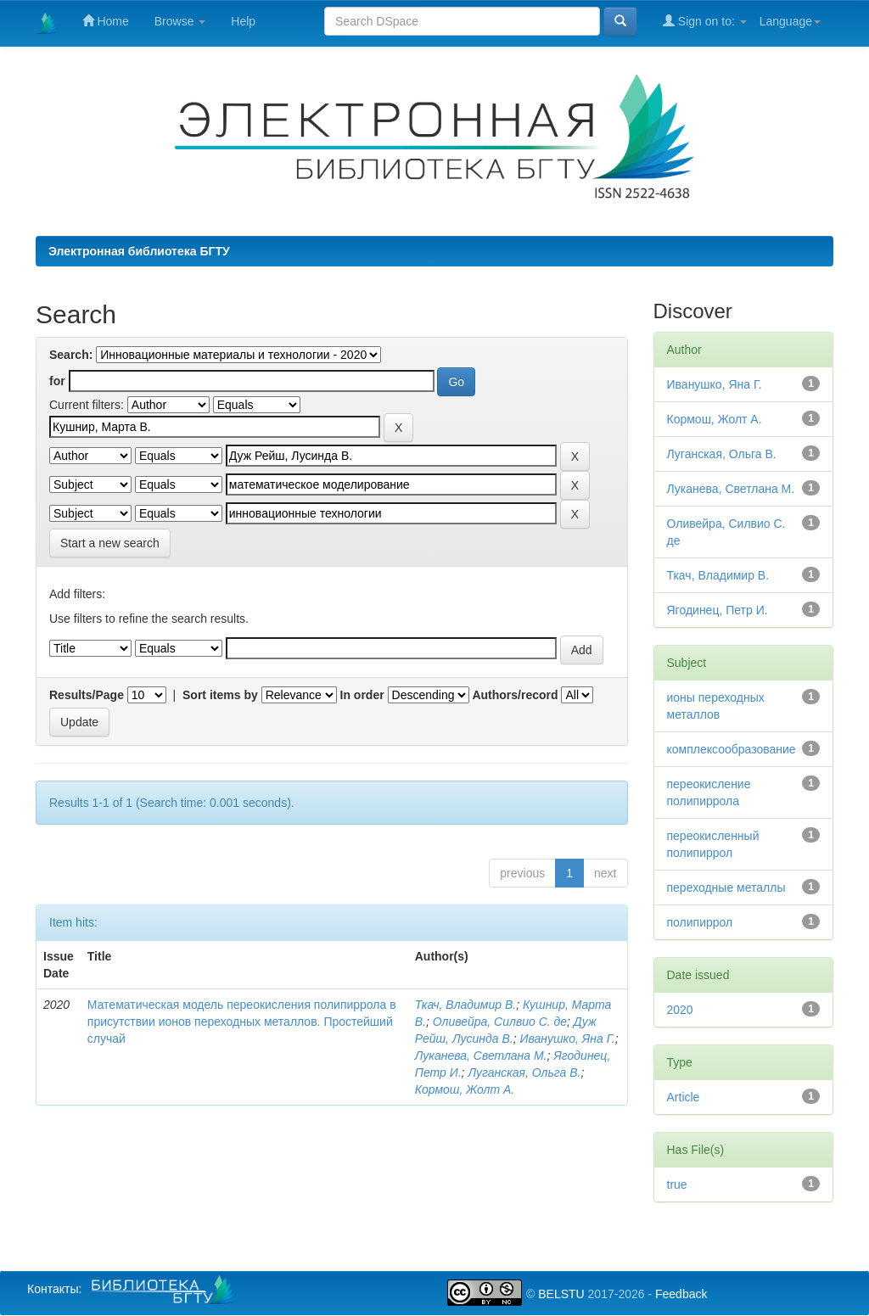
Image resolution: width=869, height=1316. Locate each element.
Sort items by (220, 695)
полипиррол (700, 922)
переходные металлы (726, 887)
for (57, 381)
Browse (180, 21)
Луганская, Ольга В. (524, 1072)
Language (790, 21)
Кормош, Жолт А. (464, 1089)
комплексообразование (731, 749)
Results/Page (86, 695)
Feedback (681, 1294)
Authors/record (515, 695)
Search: (71, 354)
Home (105, 21)
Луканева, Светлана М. (481, 1055)
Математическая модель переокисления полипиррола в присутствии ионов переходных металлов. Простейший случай (241, 1021)
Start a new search (110, 543)
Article (683, 1097)
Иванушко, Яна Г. (566, 1038)
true (677, 1184)
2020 (680, 1009)
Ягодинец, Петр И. (717, 610)
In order (362, 695)
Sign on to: (705, 21)
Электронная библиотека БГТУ (139, 251)
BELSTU (561, 1294)
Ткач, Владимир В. (465, 1004)
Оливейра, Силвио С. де (500, 1021)
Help (243, 21)
